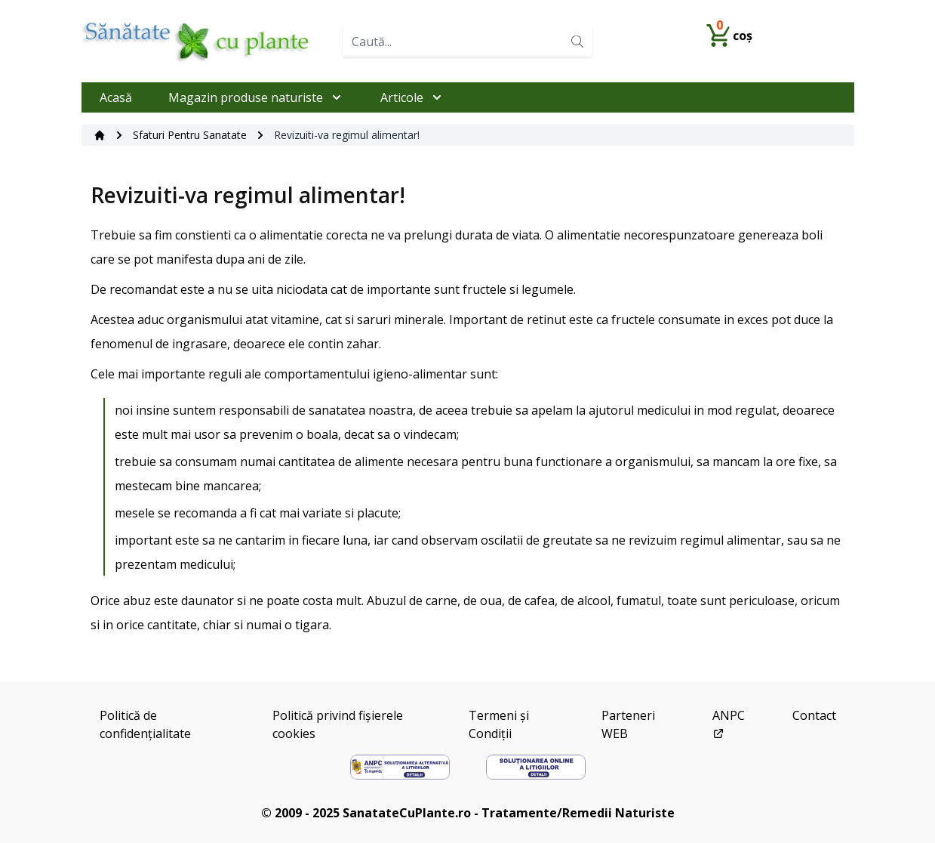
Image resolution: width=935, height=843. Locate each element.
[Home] (206, 41)
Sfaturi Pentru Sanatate (190, 135)
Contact (814, 715)
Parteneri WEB (628, 724)
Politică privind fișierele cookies (337, 724)
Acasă (116, 97)
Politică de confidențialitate (145, 724)
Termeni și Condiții (499, 724)
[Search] (577, 41)
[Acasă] (100, 135)
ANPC (728, 723)
